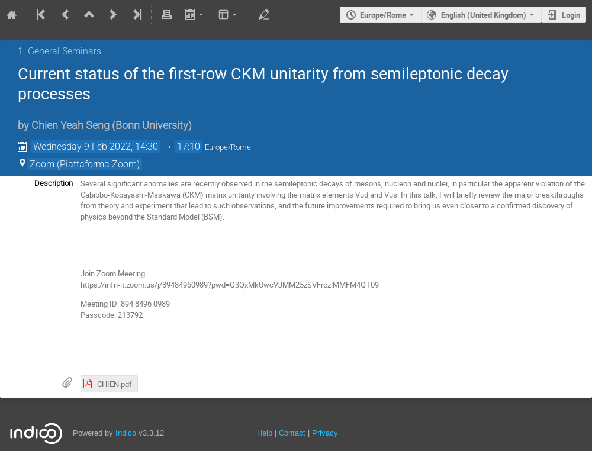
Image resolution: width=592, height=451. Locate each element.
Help (264, 433)
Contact (292, 433)
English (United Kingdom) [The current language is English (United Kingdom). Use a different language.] (483, 14)
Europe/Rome (383, 14)
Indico (125, 433)
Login (571, 14)
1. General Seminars (59, 51)
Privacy (325, 433)
